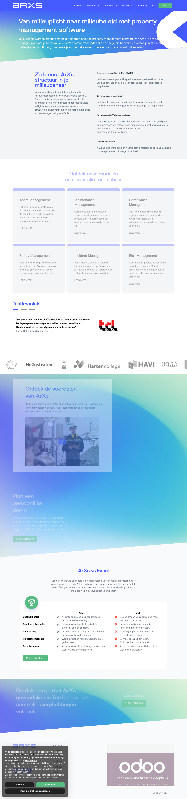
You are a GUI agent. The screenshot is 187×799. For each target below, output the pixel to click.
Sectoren (91, 5)
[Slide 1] (24, 309)
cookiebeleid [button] (31, 760)
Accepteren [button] (50, 784)
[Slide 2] (32, 309)
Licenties (142, 5)
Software (78, 5)
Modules (126, 5)
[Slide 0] (15, 309)
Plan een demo (35, 658)
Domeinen (109, 5)
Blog (153, 5)
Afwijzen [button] (19, 784)
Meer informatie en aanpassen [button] (35, 791)
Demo (165, 5)
